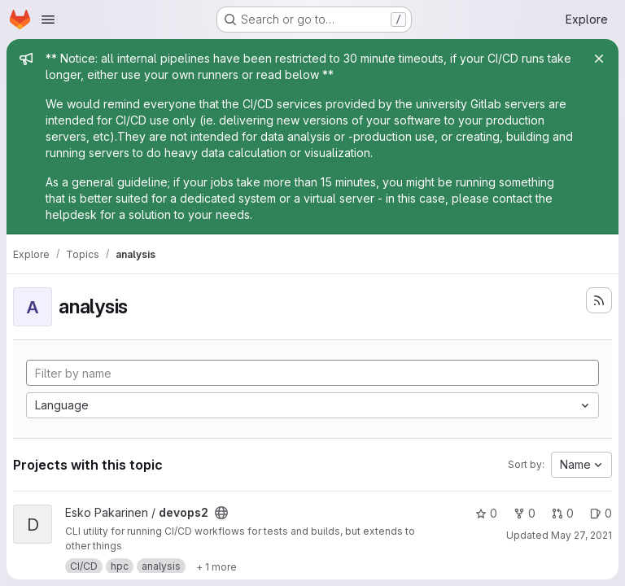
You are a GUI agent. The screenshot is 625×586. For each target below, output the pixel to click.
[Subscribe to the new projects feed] (599, 300)
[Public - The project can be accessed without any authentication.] (221, 512)
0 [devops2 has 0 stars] (486, 513)
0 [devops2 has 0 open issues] (601, 513)
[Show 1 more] (216, 566)
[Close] (599, 58)
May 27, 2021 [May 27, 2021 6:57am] (581, 535)
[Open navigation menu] (48, 20)
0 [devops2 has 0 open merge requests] (563, 513)
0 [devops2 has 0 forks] (524, 513)
